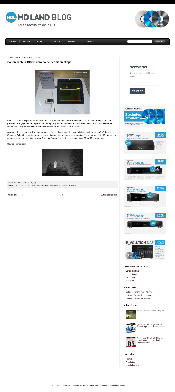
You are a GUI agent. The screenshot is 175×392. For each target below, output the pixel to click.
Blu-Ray (40, 41)
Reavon (129, 359)
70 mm (17, 185)
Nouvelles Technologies (59, 185)
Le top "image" (132, 274)
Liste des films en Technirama (138, 295)
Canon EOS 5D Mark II (35, 185)
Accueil (12, 41)
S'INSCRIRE (137, 91)
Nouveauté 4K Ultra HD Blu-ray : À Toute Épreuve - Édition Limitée (151, 325)
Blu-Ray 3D (56, 41)
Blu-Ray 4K (73, 41)
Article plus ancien (109, 195)
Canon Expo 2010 (25, 120)
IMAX (47, 185)
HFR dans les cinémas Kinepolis (150, 311)
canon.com (21, 144)
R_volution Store (133, 365)
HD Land (26, 41)
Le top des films (132, 271)
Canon (23, 185)
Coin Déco (89, 41)
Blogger (123, 385)
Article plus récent (15, 195)
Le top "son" (131, 277)
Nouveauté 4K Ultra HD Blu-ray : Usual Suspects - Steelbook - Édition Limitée (150, 340)
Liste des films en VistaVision (138, 298)
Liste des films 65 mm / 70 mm (139, 292)
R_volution (130, 362)
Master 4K (130, 280)
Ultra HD (72, 185)
